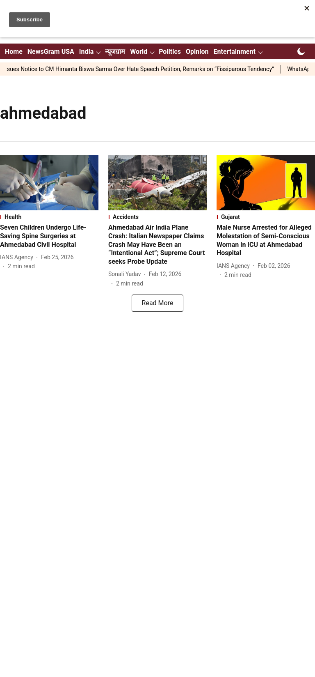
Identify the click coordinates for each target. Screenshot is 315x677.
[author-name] (18, 257)
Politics (170, 51)
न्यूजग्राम (115, 51)
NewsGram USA (50, 51)
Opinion (197, 51)
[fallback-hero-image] (49, 182)
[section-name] (49, 217)
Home (14, 51)
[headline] (49, 236)
